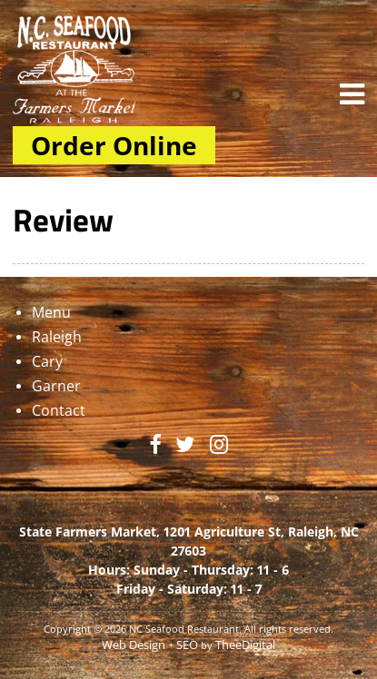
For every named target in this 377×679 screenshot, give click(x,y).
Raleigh (57, 337)
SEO (187, 645)
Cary (47, 361)
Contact (58, 410)
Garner (56, 386)
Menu (51, 312)
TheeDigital (245, 645)
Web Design (133, 645)
